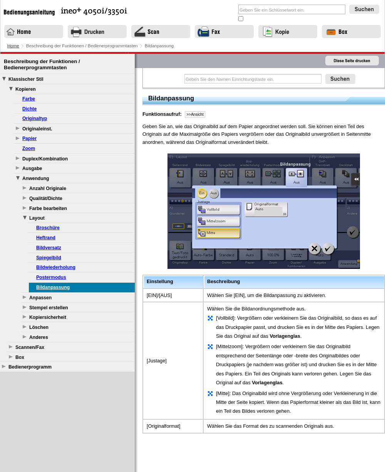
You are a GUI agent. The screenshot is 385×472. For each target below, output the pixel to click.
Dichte (29, 109)
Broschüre (48, 227)
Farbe (28, 99)
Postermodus (51, 277)
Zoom (28, 148)
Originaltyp (34, 118)
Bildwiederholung (55, 267)
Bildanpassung (53, 287)
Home (13, 45)
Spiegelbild (48, 257)
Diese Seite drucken (352, 61)
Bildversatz (48, 247)
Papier (29, 138)
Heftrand (45, 237)
